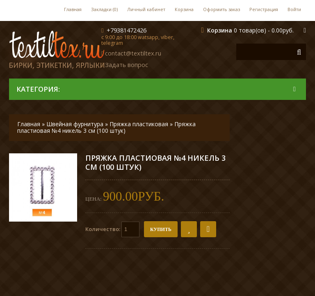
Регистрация (263, 9)
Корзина (184, 9)
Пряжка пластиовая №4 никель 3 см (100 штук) (106, 127)
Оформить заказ (221, 9)
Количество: (112, 229)
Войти (294, 9)
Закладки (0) (104, 9)
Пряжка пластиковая (139, 124)
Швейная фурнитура (74, 124)
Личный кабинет (146, 9)
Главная (73, 9)
